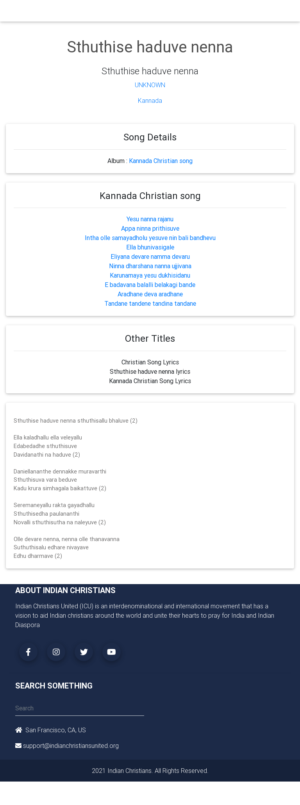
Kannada (150, 100)
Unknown (150, 85)
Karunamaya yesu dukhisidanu (150, 275)
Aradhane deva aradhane (150, 294)
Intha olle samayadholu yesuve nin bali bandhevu (150, 238)
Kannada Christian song (161, 161)
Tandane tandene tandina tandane (150, 303)
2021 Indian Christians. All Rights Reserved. (150, 771)
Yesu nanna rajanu (150, 219)
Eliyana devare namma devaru (150, 256)
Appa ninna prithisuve (150, 228)
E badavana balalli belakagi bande (150, 285)
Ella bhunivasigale (150, 247)
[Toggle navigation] (280, 12)
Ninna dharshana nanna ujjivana (150, 266)
